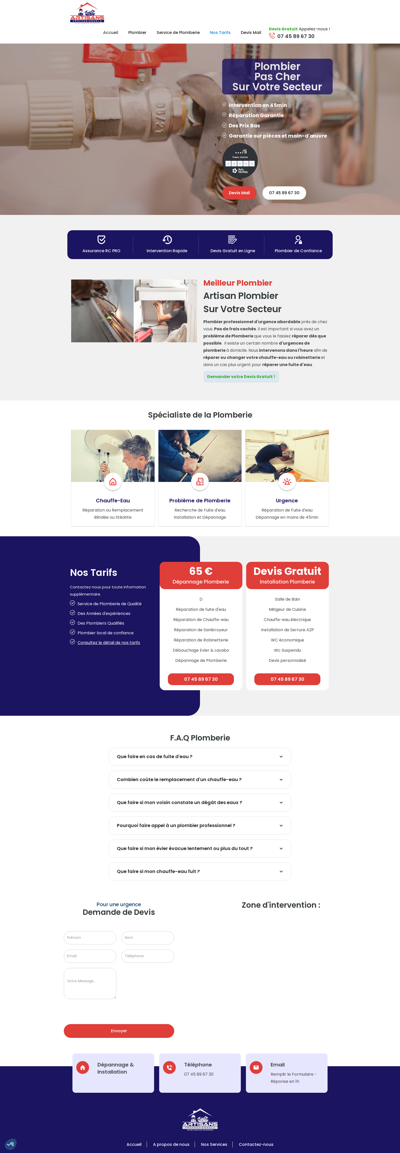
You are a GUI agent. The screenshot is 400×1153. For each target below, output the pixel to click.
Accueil (110, 32)
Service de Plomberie (178, 32)
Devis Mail (251, 32)
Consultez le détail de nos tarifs (109, 643)
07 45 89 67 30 (296, 36)
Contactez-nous (256, 1144)
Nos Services (214, 1144)
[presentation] (102, 1014)
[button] (11, 1144)
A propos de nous (171, 1144)
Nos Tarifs (220, 32)
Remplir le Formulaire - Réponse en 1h (294, 1077)
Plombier (137, 32)
